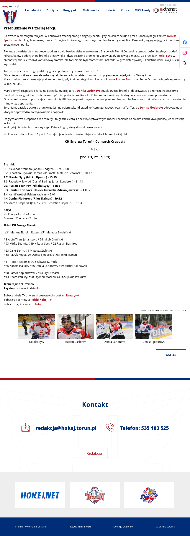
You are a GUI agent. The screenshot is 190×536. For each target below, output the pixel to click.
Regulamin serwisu (80, 526)
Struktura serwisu (165, 526)
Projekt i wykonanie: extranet (31, 526)
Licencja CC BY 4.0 (123, 526)
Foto (38, 304)
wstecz (171, 355)
